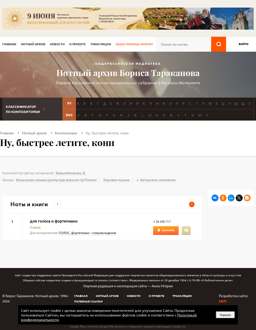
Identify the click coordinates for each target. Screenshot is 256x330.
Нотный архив (33, 44)
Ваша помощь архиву (134, 44)
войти (243, 44)
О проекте (77, 44)
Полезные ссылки (88, 301)
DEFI (223, 301)
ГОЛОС (64, 233)
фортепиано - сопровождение (93, 233)
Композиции (66, 132)
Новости (57, 44)
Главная (9, 44)
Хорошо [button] (225, 315)
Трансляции (100, 44)
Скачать (168, 230)
